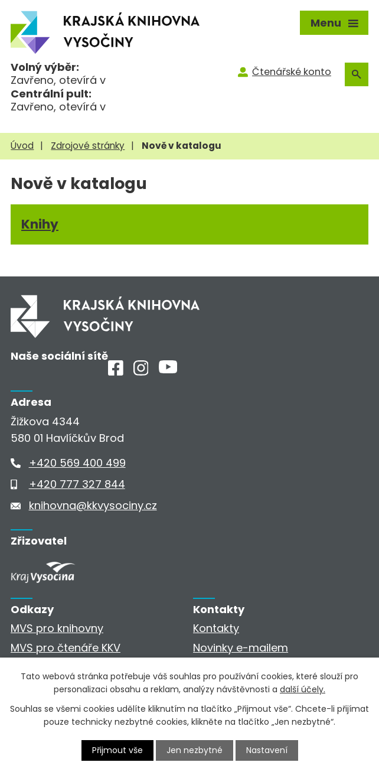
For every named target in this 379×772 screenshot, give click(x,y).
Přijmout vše (117, 750)
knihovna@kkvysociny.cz (93, 505)
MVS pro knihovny (57, 628)
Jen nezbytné (194, 750)
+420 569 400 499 (77, 462)
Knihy (39, 224)
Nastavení (266, 750)
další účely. (302, 689)
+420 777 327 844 (77, 484)
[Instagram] (141, 371)
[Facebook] (115, 371)
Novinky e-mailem (240, 647)
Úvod (22, 145)
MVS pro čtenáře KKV (65, 647)
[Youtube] (168, 369)
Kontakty (216, 628)
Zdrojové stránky (88, 145)
